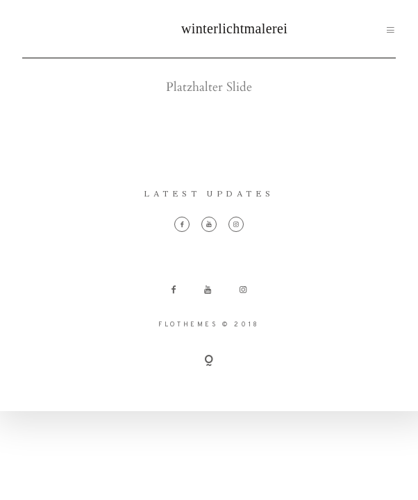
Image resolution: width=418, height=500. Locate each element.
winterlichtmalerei (209, 28)
